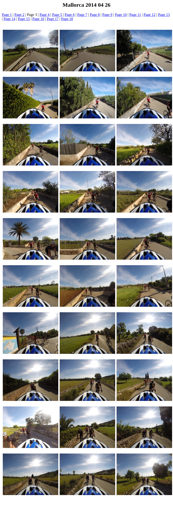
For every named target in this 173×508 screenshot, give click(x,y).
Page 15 (24, 19)
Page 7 (82, 15)
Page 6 (70, 15)
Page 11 (135, 15)
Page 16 (38, 19)
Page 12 (149, 15)
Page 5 (57, 15)
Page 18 (67, 19)
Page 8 (95, 15)
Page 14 (9, 19)
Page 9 (107, 15)
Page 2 (19, 15)
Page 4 (44, 15)
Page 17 (53, 19)
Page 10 (121, 15)
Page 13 (164, 15)
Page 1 (7, 15)
